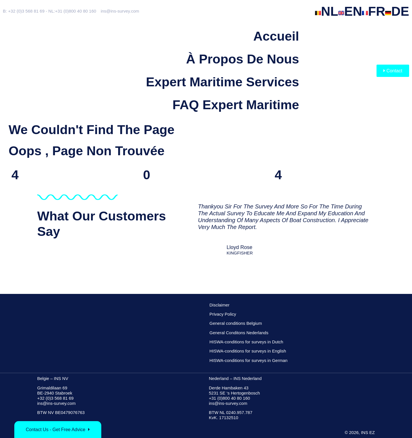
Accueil (276, 36)
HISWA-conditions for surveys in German (248, 360)
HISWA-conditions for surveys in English (247, 351)
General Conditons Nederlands (238, 332)
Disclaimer (219, 304)
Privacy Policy (222, 314)
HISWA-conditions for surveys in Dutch (246, 341)
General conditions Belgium (235, 323)
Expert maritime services (222, 82)
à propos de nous (242, 59)
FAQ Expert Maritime (236, 104)
